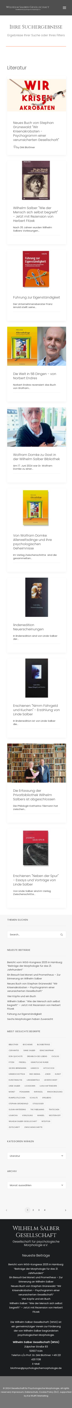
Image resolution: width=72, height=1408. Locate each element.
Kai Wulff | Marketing (37, 1395)
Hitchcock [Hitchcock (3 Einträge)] (48, 1068)
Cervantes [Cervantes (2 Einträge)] (14, 1050)
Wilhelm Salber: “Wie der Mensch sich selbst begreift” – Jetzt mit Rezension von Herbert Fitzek (36, 1307)
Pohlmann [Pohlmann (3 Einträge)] (25, 1091)
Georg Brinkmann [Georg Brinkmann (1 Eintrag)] (17, 1068)
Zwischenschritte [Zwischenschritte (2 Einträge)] (33, 1127)
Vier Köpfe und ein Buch (36, 1299)
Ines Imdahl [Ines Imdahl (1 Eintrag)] (34, 1074)
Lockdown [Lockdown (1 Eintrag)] (30, 1086)
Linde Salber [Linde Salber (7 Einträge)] (14, 1086)
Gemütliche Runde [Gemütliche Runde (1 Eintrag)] (40, 1062)
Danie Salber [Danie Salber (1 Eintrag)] (29, 1050)
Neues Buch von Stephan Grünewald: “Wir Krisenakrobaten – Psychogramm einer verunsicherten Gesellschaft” (36, 1290)
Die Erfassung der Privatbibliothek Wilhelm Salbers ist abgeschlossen (34, 794)
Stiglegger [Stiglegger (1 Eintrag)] (38, 1103)
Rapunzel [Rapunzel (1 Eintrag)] (38, 1091)
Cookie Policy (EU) (49, 1392)
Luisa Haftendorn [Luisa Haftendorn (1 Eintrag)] (48, 1086)
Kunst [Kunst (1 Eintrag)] (58, 1074)
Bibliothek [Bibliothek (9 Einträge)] (13, 1044)
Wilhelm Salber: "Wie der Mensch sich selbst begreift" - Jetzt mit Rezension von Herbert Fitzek (35, 214)
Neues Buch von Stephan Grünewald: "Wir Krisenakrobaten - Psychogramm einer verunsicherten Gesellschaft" (36, 131)
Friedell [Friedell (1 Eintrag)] (22, 1062)
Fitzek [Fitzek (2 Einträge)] (11, 1062)
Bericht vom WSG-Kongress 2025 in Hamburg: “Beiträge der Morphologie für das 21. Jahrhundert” (36, 1269)
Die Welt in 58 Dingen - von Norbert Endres (34, 376)
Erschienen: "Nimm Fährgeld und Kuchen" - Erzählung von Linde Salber (36, 709)
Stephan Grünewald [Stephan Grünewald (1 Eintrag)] (18, 1103)
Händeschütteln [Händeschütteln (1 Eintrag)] (17, 1074)
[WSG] (27, 7)
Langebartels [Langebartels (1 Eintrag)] (33, 1080)
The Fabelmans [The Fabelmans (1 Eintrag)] (37, 1109)
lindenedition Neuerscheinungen (28, 627)
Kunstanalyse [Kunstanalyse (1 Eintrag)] (15, 1080)
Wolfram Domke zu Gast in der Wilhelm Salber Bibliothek (36, 456)
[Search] (36, 934)
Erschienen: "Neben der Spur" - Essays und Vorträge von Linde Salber (36, 880)
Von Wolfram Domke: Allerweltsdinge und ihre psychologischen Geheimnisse (32, 542)
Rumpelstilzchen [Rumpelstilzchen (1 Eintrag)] (17, 1097)
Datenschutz (31, 1392)
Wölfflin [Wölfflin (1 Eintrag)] (45, 1121)
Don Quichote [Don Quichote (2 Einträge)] (16, 1056)
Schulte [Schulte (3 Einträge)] (34, 1097)
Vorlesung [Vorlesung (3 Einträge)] (27, 1115)
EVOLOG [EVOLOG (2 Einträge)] (55, 1056)
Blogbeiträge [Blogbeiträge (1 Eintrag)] (43, 1044)
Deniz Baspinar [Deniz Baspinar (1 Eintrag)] (47, 1050)
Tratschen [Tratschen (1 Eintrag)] (54, 1109)
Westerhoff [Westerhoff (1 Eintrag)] (55, 1115)
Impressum (17, 1392)
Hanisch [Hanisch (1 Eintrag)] (35, 1068)
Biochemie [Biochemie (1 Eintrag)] (28, 1044)
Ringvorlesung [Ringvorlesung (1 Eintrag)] (54, 1091)
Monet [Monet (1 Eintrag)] (12, 1091)
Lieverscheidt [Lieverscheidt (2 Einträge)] (50, 1080)
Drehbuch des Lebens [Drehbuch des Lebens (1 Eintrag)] (37, 1056)
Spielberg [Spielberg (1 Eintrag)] (46, 1097)
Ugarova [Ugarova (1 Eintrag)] (13, 1115)
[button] (64, 7)
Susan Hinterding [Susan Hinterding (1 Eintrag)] (17, 1109)
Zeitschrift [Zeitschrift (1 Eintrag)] (14, 1127)
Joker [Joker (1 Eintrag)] (48, 1074)
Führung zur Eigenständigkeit (36, 297)
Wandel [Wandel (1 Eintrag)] (40, 1115)
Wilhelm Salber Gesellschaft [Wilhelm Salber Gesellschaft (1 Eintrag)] (23, 1121)
